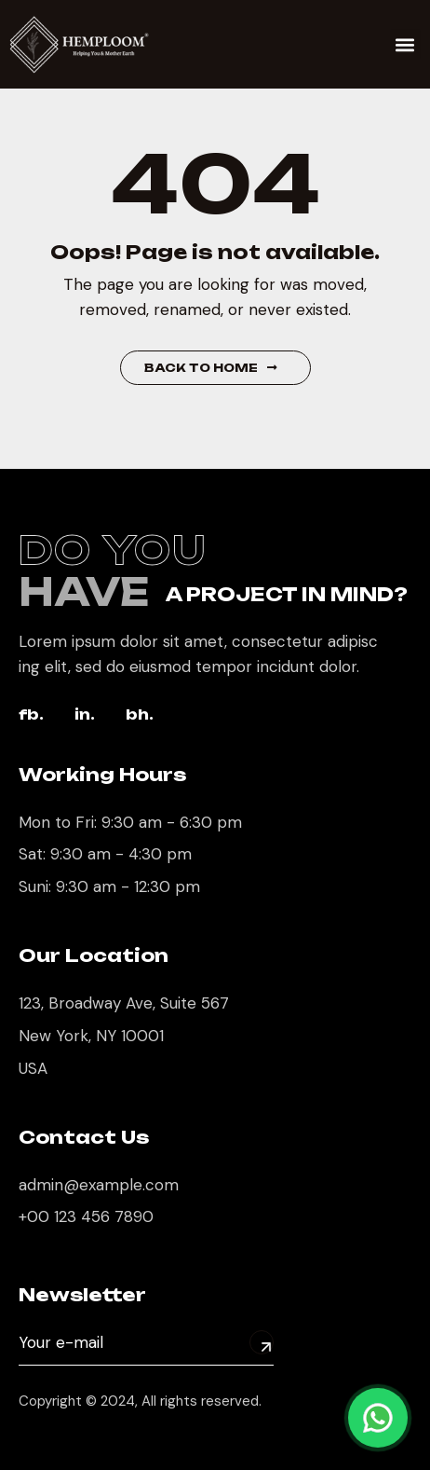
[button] (405, 44)
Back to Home (210, 368)
